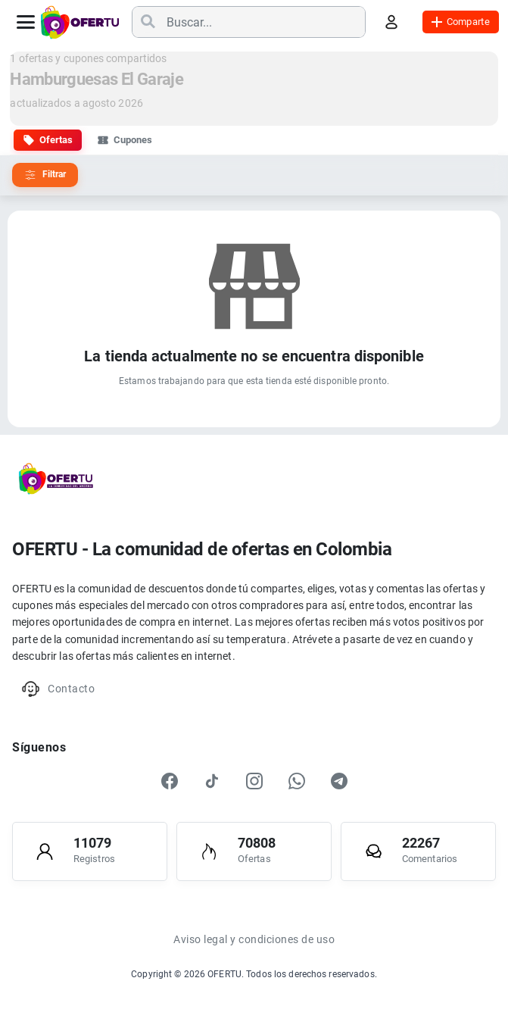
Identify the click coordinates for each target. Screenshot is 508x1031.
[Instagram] (254, 781)
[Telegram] (339, 781)
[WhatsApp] (296, 781)
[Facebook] (169, 781)
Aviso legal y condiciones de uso (254, 939)
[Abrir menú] (25, 22)
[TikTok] (212, 781)
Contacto (58, 689)
